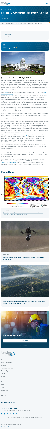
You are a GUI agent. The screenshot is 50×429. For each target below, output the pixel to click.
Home (3, 23)
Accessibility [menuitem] (4, 393)
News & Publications (9, 23)
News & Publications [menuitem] (6, 362)
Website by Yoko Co (6, 427)
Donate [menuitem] (3, 382)
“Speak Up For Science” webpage (9, 162)
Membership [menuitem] (4, 371)
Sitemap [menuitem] (3, 395)
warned (6, 92)
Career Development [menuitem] (7, 368)
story (24, 135)
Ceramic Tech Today (18, 23)
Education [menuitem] (4, 365)
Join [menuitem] (2, 387)
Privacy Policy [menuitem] (5, 390)
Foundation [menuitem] (4, 379)
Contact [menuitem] (3, 376)
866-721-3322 (4, 404)
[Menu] (47, 3)
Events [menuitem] (3, 360)
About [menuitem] (3, 373)
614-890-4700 (14, 404)
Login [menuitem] (2, 384)
